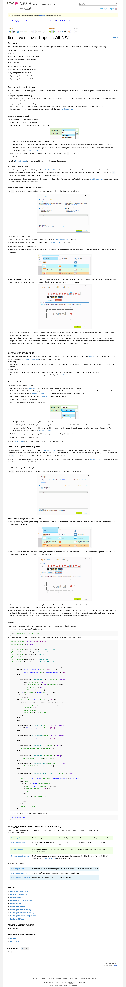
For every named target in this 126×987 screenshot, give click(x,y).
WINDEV (13, 945)
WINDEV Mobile (59, 985)
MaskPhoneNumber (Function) (21, 907)
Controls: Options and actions (65, 21)
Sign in (106, 9)
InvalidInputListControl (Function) (22, 919)
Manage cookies (91, 979)
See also (115, 37)
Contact (82, 979)
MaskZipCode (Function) (18, 901)
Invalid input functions (18, 913)
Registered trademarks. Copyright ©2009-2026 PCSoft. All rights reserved (63, 982)
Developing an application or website (23, 21)
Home (101, 9)
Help (9, 21)
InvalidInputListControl (19, 880)
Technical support (73, 979)
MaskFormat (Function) (18, 904)
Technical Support (61, 979)
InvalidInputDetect (66, 109)
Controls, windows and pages (45, 21)
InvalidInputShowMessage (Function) (23, 922)
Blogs (53, 979)
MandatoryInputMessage (20, 862)
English (112, 9)
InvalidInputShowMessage (20, 884)
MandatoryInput (21, 161)
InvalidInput (19, 441)
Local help (116, 972)
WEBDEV (52, 985)
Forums (43, 979)
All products (14, 948)
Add (24, 955)
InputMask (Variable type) (19, 898)
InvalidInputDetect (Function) (20, 916)
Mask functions (15, 910)
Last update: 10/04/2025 (112, 970)
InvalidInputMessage (18, 849)
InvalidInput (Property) (18, 925)
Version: (22, 8)
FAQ (48, 979)
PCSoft (32, 979)
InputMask (92, 357)
